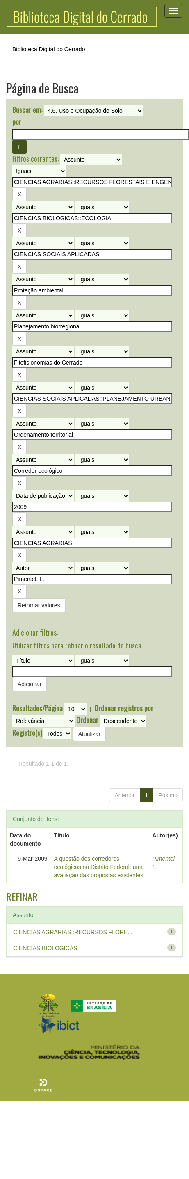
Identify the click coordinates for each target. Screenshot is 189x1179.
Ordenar (87, 720)
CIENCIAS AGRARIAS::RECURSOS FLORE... (72, 932)
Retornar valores (39, 605)
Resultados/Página (37, 708)
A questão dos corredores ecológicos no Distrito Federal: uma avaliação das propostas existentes (99, 866)
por (16, 122)
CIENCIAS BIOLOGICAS (45, 948)
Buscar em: (27, 110)
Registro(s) (27, 733)
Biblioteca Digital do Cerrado (48, 49)
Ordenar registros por (123, 708)
